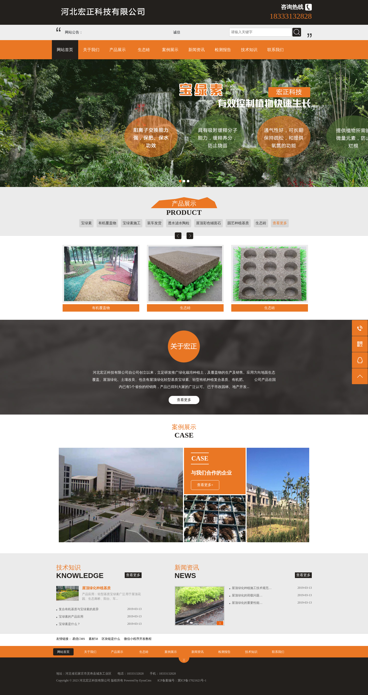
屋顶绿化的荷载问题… (247, 595)
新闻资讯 (196, 50)
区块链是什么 (111, 639)
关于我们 (91, 50)
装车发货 (154, 223)
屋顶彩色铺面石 (208, 223)
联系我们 (275, 50)
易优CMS (78, 639)
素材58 (93, 639)
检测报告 (223, 50)
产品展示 (117, 50)
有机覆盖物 (107, 223)
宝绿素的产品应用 (71, 616)
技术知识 (249, 50)
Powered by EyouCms (137, 680)
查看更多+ (205, 485)
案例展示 (170, 50)
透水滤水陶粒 (178, 223)
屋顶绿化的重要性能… (247, 603)
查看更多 (280, 223)
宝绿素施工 (132, 223)
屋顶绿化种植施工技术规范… (252, 588)
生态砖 (144, 50)
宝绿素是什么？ (69, 624)
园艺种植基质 (238, 223)
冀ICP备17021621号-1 (192, 680)
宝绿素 (86, 223)
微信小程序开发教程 (138, 639)
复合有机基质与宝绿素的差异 (79, 609)
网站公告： (74, 32)
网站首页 (65, 50)
